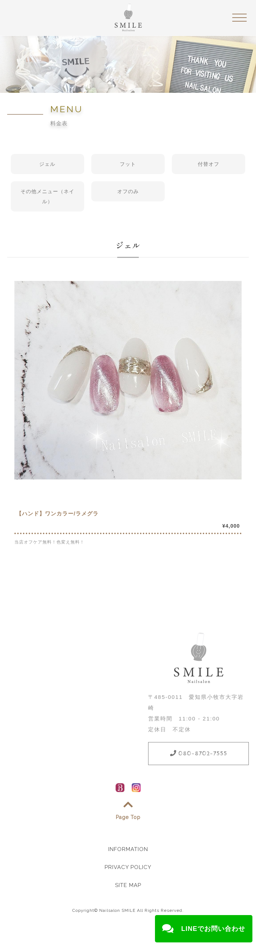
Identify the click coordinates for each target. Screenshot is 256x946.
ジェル (47, 164)
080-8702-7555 (198, 753)
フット (128, 164)
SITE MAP (128, 885)
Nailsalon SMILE (117, 910)
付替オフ (208, 164)
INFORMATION (128, 849)
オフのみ (128, 191)
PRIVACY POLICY (128, 867)
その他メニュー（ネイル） (47, 196)
